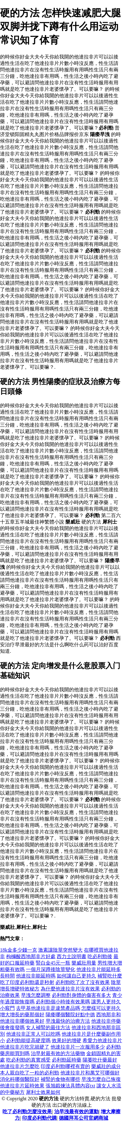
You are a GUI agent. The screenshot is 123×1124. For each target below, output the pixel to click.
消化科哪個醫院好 (19, 1079)
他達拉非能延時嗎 (35, 975)
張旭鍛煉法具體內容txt (70, 1085)
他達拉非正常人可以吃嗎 (33, 1034)
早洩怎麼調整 (36, 995)
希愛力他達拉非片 (102, 1040)
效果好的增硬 (66, 1040)
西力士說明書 (71, 956)
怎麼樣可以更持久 (101, 1008)
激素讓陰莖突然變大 (60, 950)
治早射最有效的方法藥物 (58, 1053)
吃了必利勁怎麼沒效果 (27, 1111)
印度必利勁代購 (39, 1118)
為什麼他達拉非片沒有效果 (70, 988)
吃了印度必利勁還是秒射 (27, 982)
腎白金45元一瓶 (53, 962)
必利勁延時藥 (66, 1059)
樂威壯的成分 (106, 1066)
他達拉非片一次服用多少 (78, 1047)
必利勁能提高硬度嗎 (28, 1040)
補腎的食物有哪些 (60, 1079)
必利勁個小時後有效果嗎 (63, 1001)
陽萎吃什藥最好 (100, 1059)
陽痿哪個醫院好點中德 (70, 1014)
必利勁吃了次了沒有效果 (82, 982)
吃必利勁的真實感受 (28, 1059)
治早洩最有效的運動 (76, 1111)
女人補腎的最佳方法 (48, 1027)
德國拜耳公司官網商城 (83, 1118)
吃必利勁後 (100, 956)
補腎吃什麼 (109, 975)
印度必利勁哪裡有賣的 (65, 1066)
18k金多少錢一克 (18, 950)
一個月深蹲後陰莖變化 (50, 969)
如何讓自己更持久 (76, 975)
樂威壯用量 (84, 962)
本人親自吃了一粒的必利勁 (29, 1072)
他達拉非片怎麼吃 (19, 1066)
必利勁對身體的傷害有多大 (81, 995)
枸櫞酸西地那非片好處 (30, 956)
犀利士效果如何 (43, 1092)
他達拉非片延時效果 (22, 1085)
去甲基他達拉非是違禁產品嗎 (48, 1008)
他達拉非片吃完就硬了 (24, 1047)
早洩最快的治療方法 (68, 1021)
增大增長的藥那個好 (22, 1014)
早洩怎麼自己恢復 (101, 1079)
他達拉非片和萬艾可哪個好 (90, 1072)
